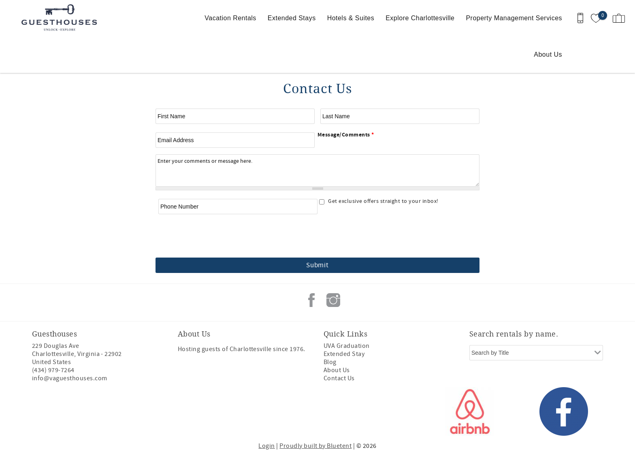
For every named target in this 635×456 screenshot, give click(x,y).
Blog (330, 362)
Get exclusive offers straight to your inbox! (383, 201)
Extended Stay (344, 354)
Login (266, 446)
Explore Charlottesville (420, 18)
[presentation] (317, 236)
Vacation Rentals (230, 18)
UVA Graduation (347, 346)
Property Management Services (514, 18)
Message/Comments (346, 135)
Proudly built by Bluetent (315, 446)
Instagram (333, 300)
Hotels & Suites (351, 18)
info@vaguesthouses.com (69, 378)
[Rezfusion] (101, 411)
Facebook (311, 300)
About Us (548, 54)
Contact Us (339, 378)
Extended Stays (292, 18)
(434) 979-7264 (53, 370)
